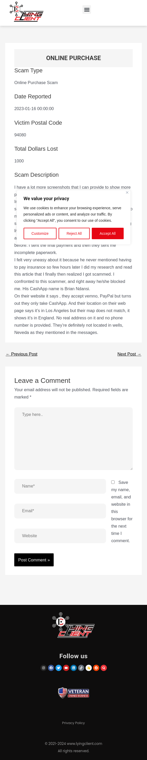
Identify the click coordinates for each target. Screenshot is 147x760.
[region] (74, 380)
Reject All (74, 233)
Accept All (107, 233)
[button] (86, 9)
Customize (39, 233)
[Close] (127, 192)
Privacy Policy (73, 722)
